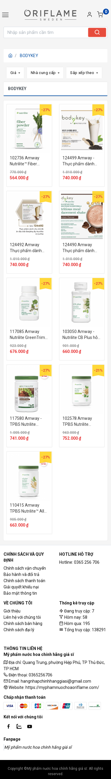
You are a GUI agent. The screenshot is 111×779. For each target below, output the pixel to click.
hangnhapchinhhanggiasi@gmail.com (56, 681)
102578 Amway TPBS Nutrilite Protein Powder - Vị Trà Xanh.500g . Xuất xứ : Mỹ (81, 421)
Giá (13, 72)
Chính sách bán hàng (23, 623)
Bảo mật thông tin (20, 593)
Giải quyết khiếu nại (21, 587)
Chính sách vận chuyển (25, 568)
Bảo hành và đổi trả (21, 574)
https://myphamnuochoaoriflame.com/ (62, 687)
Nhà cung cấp (44, 72)
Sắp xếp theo (82, 72)
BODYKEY (29, 55)
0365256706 (40, 675)
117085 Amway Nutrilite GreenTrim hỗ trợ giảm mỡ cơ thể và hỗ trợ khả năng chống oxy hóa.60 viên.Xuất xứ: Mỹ (28, 334)
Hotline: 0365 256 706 (79, 562)
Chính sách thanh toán (24, 580)
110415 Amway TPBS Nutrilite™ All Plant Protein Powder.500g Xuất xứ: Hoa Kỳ (27, 508)
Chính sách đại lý (19, 629)
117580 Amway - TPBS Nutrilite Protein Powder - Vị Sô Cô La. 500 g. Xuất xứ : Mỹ (28, 421)
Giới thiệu (12, 611)
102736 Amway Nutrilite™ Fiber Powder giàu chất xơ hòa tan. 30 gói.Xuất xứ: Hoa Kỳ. (29, 161)
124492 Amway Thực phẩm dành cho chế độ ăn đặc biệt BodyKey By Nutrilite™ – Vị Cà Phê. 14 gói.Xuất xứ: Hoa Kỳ (28, 248)
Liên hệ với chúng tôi (22, 617)
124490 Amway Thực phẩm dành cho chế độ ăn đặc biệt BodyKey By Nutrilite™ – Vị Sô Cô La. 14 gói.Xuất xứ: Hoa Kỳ (80, 248)
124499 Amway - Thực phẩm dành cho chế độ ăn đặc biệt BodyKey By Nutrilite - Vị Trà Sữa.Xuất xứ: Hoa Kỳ (81, 161)
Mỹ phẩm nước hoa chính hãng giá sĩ (37, 747)
